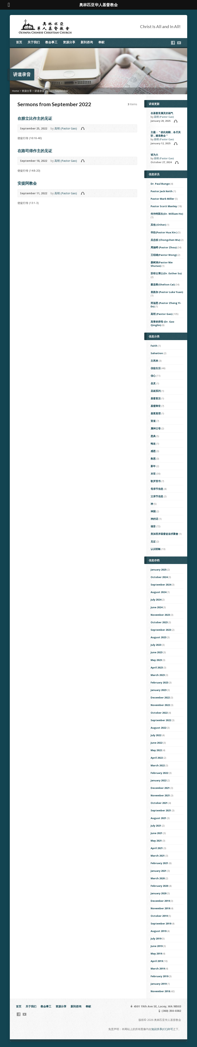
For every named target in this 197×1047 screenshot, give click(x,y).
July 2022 (156, 735)
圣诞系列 (156, 391)
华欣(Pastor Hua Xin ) (164, 232)
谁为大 (154, 154)
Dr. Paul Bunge (160, 183)
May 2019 (156, 953)
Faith (154, 345)
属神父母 (156, 428)
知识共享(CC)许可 (162, 1029)
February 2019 (159, 976)
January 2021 (158, 871)
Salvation (157, 353)
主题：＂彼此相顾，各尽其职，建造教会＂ (166, 133)
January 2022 (158, 780)
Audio (82, 128)
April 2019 (157, 961)
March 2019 (158, 968)
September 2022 (161, 720)
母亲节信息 (157, 489)
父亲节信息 (157, 496)
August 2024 (158, 592)
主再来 (154, 360)
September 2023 (161, 630)
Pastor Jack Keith (162, 191)
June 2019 (156, 946)
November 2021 (160, 795)
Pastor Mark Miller (162, 198)
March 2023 (158, 675)
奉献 (101, 42)
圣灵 (153, 383)
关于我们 (34, 42)
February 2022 (159, 773)
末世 (153, 473)
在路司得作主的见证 (35, 150)
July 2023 (156, 645)
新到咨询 (87, 42)
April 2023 (157, 667)
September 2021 (161, 810)
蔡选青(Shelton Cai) (163, 284)
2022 (50, 91)
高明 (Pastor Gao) (65, 128)
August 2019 (158, 931)
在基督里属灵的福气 (162, 113)
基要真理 (156, 413)
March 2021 (158, 855)
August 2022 (158, 727)
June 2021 (156, 833)
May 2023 (156, 660)
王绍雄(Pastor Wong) (164, 255)
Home (15, 91)
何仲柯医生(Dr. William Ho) (167, 213)
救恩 (153, 458)
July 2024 (156, 599)
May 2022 (156, 750)
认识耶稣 (156, 549)
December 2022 (160, 697)
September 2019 (161, 923)
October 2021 (159, 803)
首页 (19, 42)
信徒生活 (156, 368)
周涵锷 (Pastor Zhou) (164, 247)
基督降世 (156, 406)
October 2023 (159, 622)
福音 (153, 526)
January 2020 (158, 893)
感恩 (153, 451)
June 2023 (156, 652)
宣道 (153, 421)
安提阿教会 (27, 183)
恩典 (153, 436)
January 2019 (158, 983)
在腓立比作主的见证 (35, 118)
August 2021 (158, 818)
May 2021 (156, 840)
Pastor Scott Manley (164, 206)
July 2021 (156, 825)
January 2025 (158, 569)
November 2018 (160, 991)
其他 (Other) (158, 224)
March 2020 (158, 878)
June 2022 (156, 742)
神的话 (154, 519)
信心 (153, 375)
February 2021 (159, 863)
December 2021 (160, 788)
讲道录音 (39, 91)
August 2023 (158, 637)
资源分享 (69, 42)
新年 (153, 466)
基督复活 (156, 398)
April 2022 (157, 757)
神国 (153, 511)
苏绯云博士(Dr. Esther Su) (166, 273)
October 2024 (159, 577)
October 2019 (159, 916)
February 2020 (159, 886)
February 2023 (159, 682)
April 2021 (157, 848)
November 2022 (160, 705)
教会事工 (51, 42)
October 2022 (159, 712)
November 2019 (160, 908)
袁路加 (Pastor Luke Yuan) (167, 292)
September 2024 (161, 584)
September (61, 91)
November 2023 (160, 615)
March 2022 (158, 765)
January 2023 (158, 690)
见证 (153, 541)
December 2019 (160, 901)
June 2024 (156, 607)
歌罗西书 (156, 481)
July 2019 (156, 938)
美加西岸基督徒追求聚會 (164, 534)
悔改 (153, 443)
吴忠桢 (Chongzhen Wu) (165, 240)
